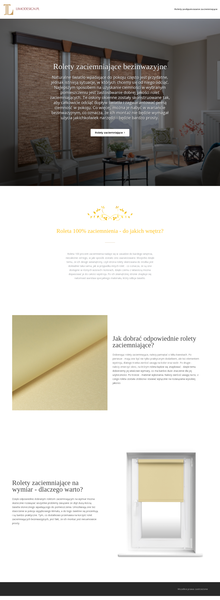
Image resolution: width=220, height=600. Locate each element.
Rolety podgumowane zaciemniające (186, 9)
